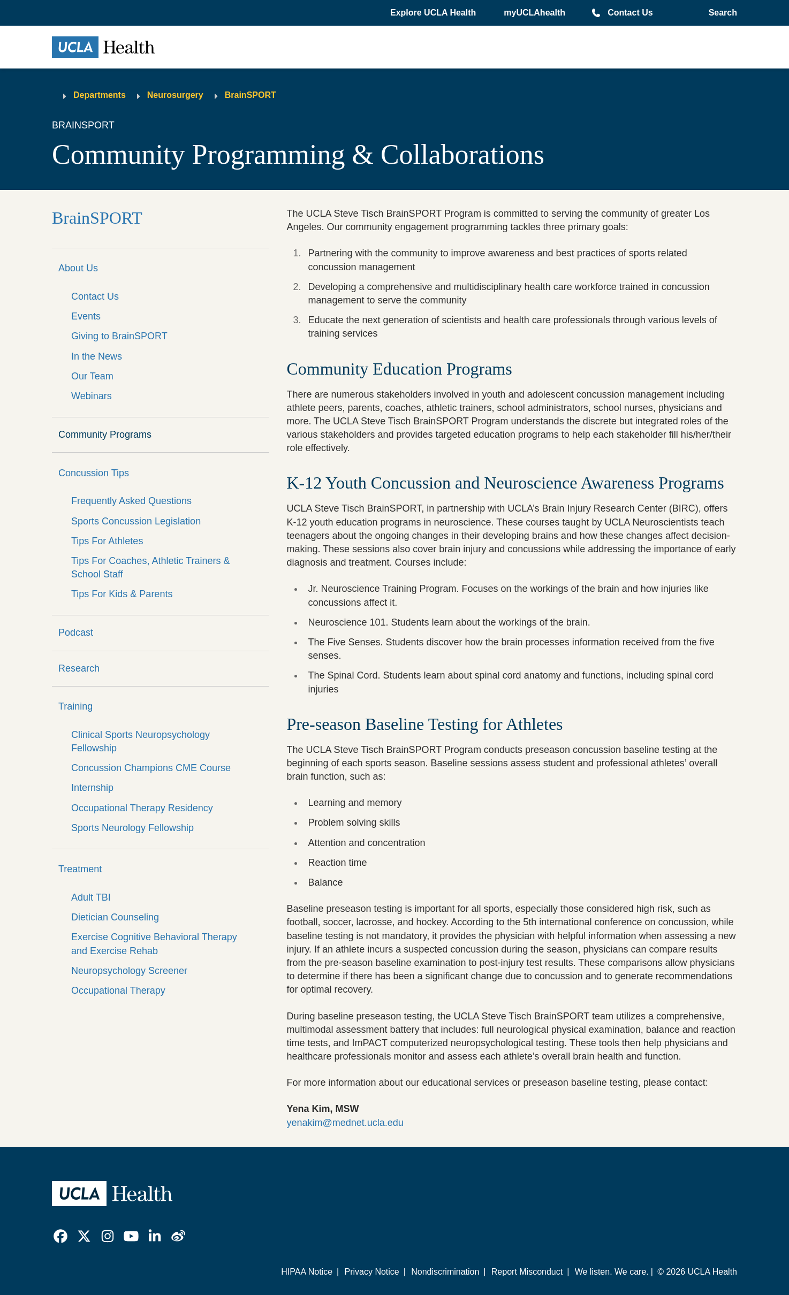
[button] (434, 12)
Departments (99, 95)
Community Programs (104, 434)
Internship (92, 787)
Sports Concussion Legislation (136, 521)
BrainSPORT (250, 95)
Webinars (91, 396)
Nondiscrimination (445, 1271)
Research (79, 668)
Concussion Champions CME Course (151, 768)
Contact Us (630, 12)
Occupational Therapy (118, 990)
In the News (96, 356)
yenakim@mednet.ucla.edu (344, 1122)
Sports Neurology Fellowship (132, 827)
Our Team (92, 376)
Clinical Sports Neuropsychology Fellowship (140, 741)
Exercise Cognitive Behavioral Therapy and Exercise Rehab (154, 944)
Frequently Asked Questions (131, 501)
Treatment (80, 869)
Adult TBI (91, 897)
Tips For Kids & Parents (121, 594)
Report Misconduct (527, 1271)
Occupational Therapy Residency (142, 808)
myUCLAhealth (534, 12)
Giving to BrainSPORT (119, 336)
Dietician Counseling (115, 917)
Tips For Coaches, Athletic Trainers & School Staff (150, 567)
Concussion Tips (93, 473)
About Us (78, 268)
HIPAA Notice (306, 1271)
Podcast (75, 632)
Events (86, 316)
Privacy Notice (371, 1271)
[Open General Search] (720, 12)
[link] (60, 1236)
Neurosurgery (175, 95)
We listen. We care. (612, 1271)
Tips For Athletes (107, 541)
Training (75, 706)
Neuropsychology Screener (129, 970)
